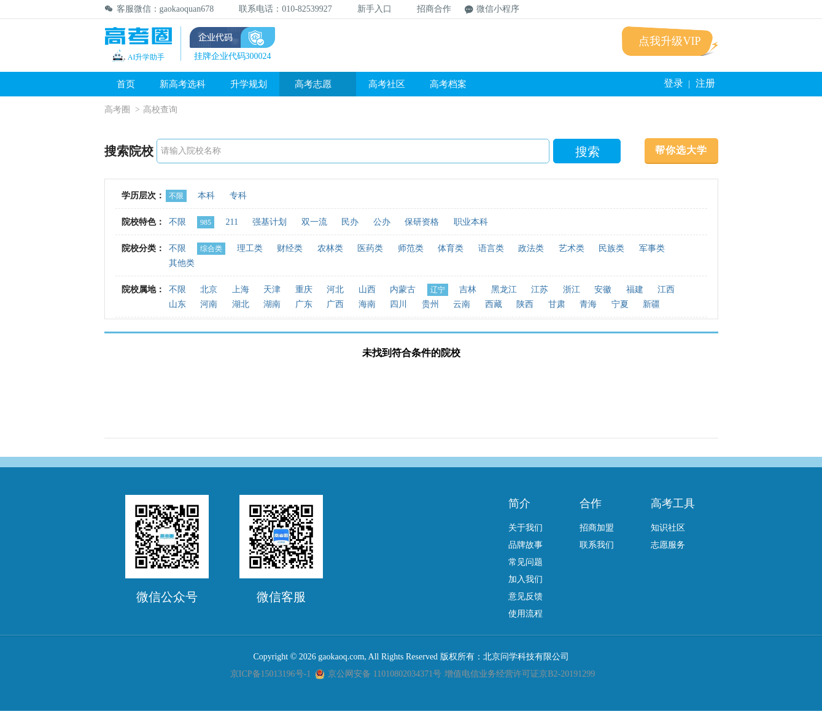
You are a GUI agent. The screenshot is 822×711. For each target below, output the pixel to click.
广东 (303, 304)
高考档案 (448, 84)
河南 (208, 304)
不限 (176, 196)
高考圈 (117, 109)
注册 (705, 83)
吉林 (467, 289)
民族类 (611, 248)
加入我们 (525, 579)
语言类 (491, 248)
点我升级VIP (669, 41)
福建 (634, 289)
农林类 (330, 248)
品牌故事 (525, 545)
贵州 (430, 304)
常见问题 (525, 562)
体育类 (450, 248)
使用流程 (525, 613)
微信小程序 (492, 9)
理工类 (250, 248)
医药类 (370, 248)
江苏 (539, 289)
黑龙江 (504, 289)
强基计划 (269, 222)
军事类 (652, 248)
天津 (272, 289)
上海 (240, 289)
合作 (591, 503)
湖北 (240, 304)
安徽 (602, 289)
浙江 (571, 289)
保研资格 (422, 222)
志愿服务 (668, 545)
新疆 (651, 304)
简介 (519, 503)
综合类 (211, 248)
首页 (126, 84)
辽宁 (437, 290)
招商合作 (428, 9)
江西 (666, 289)
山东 (177, 304)
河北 (335, 289)
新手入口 (369, 9)
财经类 (290, 248)
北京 (208, 289)
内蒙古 (403, 289)
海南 (367, 304)
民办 (350, 222)
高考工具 (673, 503)
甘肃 (556, 304)
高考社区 (386, 84)
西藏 (493, 304)
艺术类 (571, 248)
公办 (381, 222)
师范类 (411, 248)
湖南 (272, 304)
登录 (673, 83)
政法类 (531, 248)
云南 (461, 304)
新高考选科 (183, 84)
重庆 (303, 289)
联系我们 (597, 545)
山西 (367, 289)
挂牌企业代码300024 (232, 56)
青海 (588, 304)
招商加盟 (597, 527)
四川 (398, 304)
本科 (206, 195)
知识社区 (668, 527)
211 (232, 222)
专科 (238, 195)
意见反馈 (525, 596)
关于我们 (525, 527)
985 (205, 222)
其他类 (182, 263)
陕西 (524, 304)
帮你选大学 (681, 150)
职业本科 (471, 222)
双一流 (314, 222)
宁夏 (620, 304)
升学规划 (248, 84)
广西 (335, 304)
